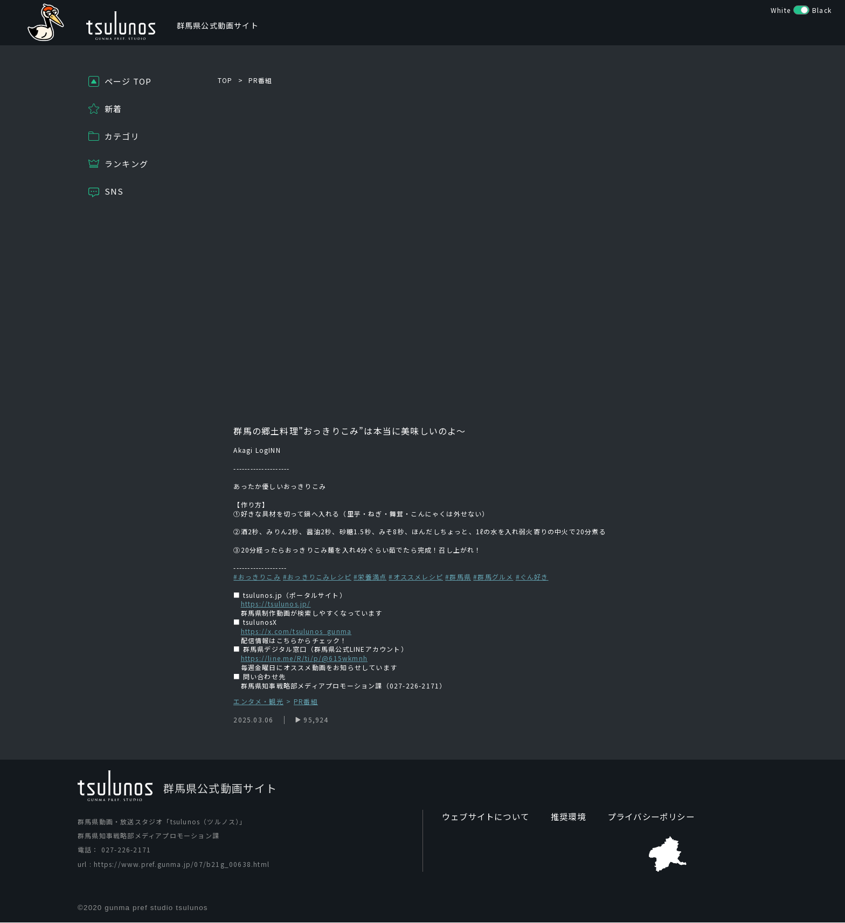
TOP (225, 80)
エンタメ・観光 (258, 701)
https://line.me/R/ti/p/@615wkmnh (304, 658)
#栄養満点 (370, 576)
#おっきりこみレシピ (317, 576)
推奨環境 (561, 817)
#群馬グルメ (493, 576)
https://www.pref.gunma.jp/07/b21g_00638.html (181, 864)
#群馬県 (458, 576)
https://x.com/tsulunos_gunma (296, 631)
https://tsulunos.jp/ (276, 603)
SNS (114, 191)
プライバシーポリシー (641, 817)
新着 (113, 108)
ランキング (126, 163)
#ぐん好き (532, 576)
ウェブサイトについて (483, 817)
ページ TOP (128, 81)
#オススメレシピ (416, 576)
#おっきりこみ (256, 576)
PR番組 (260, 80)
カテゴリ (122, 136)
